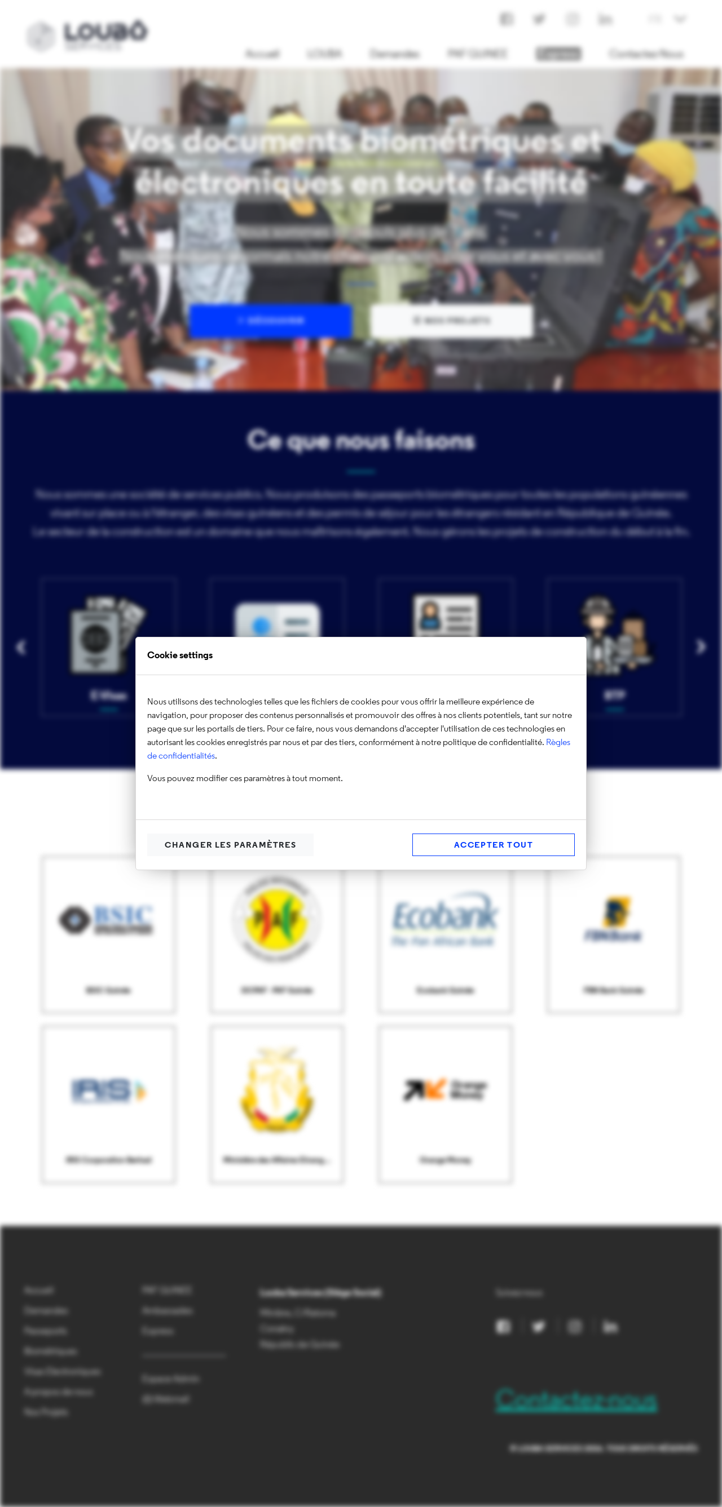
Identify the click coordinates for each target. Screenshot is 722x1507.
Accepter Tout (494, 845)
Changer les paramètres (230, 845)
